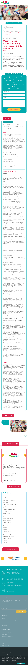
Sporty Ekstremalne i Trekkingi (9, 506)
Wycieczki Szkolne (5, 645)
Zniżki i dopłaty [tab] (6, 124)
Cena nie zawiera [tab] (19, 126)
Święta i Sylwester (7, 520)
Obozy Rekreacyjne (9, 27)
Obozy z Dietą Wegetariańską (11, 28)
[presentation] (21, 435)
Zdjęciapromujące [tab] (4, 422)
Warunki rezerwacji (5, 623)
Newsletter (17, 623)
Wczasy (4, 507)
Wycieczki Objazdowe (7, 534)
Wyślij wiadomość (14, 109)
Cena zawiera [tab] (6, 126)
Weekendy (5, 527)
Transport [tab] (17, 124)
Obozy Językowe (6, 513)
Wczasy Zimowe (6, 525)
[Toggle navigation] (26, 3)
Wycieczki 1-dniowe (7, 531)
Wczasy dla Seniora (7, 522)
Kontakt (3, 618)
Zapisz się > (21, 611)
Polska (5, 50)
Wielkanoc (5, 529)
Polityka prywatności (6, 660)
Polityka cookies (4, 625)
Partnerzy (17, 620)
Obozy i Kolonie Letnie (16, 26)
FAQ (16, 618)
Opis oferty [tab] (7, 118)
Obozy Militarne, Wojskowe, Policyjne (13, 31)
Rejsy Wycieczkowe (7, 515)
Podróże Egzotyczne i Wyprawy (9, 504)
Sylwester (5, 516)
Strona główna (6, 26)
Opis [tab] (5, 122)
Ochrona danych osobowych (14, 661)
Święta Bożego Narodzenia (8, 518)
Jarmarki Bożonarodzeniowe (9, 509)
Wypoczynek (5, 542)
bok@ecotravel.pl (11, 591)
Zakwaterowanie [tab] (19, 122)
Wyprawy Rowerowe (7, 538)
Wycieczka (5, 540)
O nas (2, 620)
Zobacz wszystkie (14, 486)
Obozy (4, 497)
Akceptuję (21, 663)
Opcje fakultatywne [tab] (7, 128)
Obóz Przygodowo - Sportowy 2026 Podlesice (12, 465)
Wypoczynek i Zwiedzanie (8, 536)
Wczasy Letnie (6, 524)
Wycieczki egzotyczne (7, 533)
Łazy (9, 50)
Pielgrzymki (5, 502)
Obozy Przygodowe (9, 30)
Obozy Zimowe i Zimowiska (9, 500)
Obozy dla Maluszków (8, 511)
